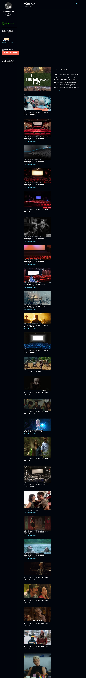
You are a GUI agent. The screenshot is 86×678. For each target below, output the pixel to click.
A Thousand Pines (60, 69)
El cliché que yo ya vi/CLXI (34, 432)
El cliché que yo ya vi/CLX (33, 511)
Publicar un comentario (61, 90)
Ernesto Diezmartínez (8, 11)
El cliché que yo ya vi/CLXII (34, 371)
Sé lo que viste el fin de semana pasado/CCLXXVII (36, 210)
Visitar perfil (8, 16)
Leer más (77, 90)
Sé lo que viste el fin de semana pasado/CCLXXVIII (36, 185)
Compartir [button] (55, 90)
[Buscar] (77, 3)
